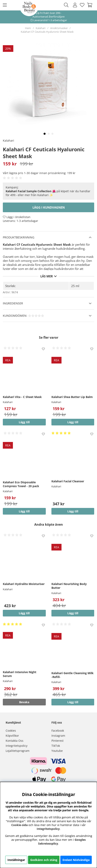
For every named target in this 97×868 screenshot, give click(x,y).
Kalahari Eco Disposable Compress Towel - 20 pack (21, 484)
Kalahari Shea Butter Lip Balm (72, 397)
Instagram (58, 735)
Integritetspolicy (16, 746)
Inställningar (16, 860)
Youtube (57, 751)
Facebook (57, 730)
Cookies (11, 730)
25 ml (75, 286)
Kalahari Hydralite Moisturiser (24, 584)
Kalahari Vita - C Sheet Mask (22, 397)
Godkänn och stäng (43, 860)
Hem (28, 28)
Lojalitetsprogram (17, 751)
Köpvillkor (12, 735)
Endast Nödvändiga (76, 860)
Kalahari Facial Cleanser (67, 481)
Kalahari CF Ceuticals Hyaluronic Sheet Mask (47, 31)
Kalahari (40, 28)
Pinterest (57, 741)
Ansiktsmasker (59, 28)
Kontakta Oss (14, 741)
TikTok (55, 746)
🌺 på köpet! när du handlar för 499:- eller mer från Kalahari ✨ (48, 193)
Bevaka (24, 702)
